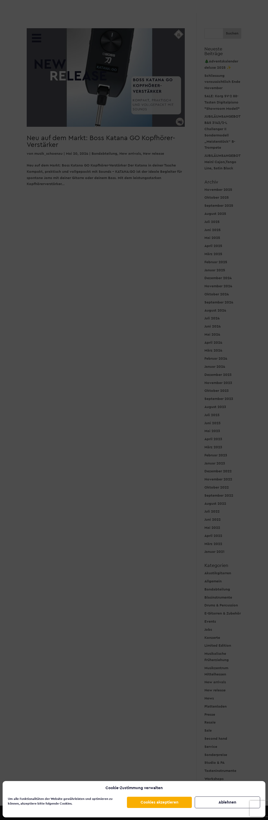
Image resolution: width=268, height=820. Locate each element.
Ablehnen (227, 802)
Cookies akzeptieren (159, 802)
